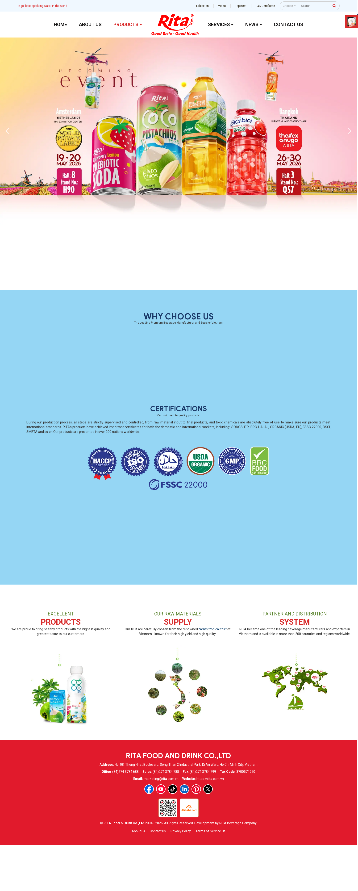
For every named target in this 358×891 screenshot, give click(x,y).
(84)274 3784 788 (166, 817)
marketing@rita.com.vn (161, 824)
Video (222, 6)
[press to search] (334, 5)
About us (138, 876)
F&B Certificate (265, 6)
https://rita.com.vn (210, 824)
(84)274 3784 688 (125, 817)
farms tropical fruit (213, 674)
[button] (7, 131)
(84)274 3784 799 (203, 817)
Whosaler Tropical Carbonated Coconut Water (139, 325)
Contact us (158, 876)
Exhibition (202, 6)
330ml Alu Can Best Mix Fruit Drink (217, 325)
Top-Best (240, 6)
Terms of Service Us (210, 876)
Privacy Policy (181, 876)
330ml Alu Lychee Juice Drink (296, 325)
